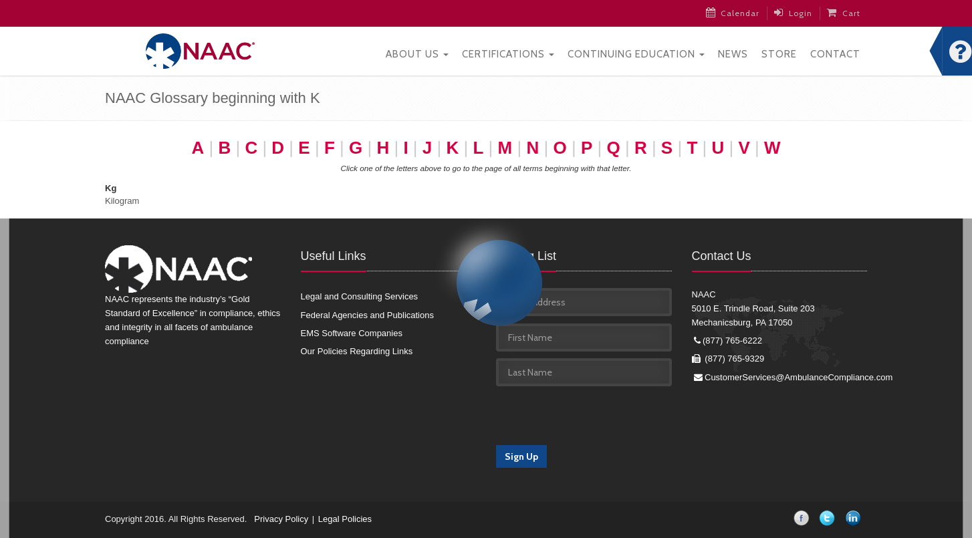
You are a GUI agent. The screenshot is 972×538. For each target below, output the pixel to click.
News (733, 54)
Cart (843, 12)
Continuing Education (636, 54)
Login (793, 12)
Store (779, 54)
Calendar (733, 12)
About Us (417, 54)
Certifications (508, 54)
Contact (835, 54)
